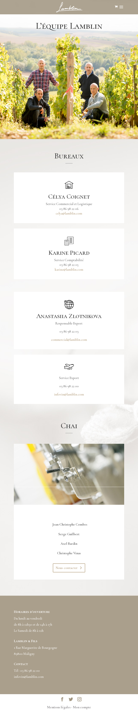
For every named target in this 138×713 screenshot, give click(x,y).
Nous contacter (67, 568)
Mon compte (82, 707)
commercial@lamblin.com (69, 340)
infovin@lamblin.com (69, 394)
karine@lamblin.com (69, 269)
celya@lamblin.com (69, 213)
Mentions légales (58, 707)
